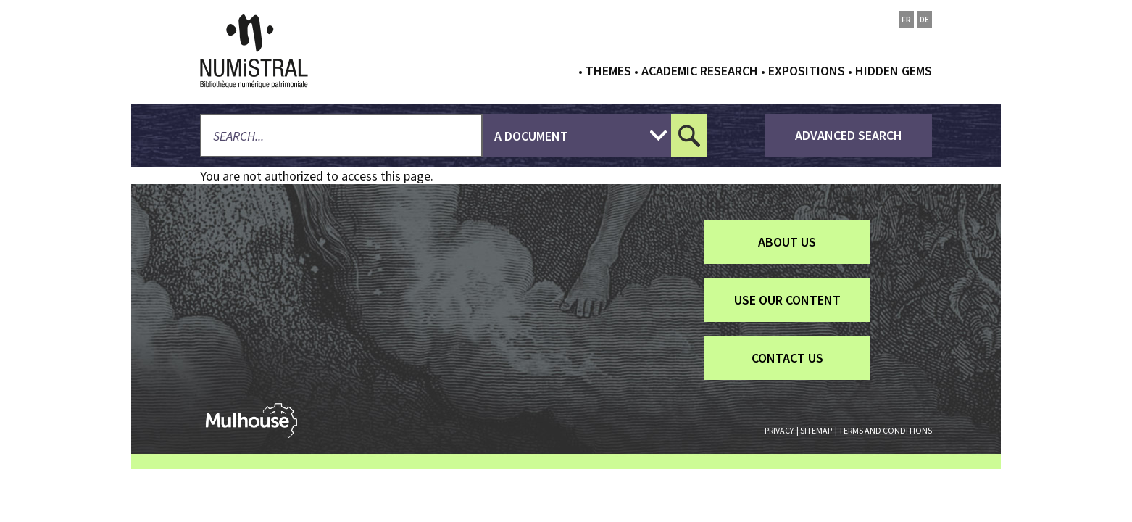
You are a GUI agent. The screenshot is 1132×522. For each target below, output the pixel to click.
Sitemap (816, 430)
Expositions (806, 70)
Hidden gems (893, 70)
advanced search (848, 135)
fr (906, 19)
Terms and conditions (885, 430)
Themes (608, 70)
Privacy (779, 430)
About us (787, 241)
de (924, 19)
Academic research (699, 70)
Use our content (787, 299)
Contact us (787, 357)
